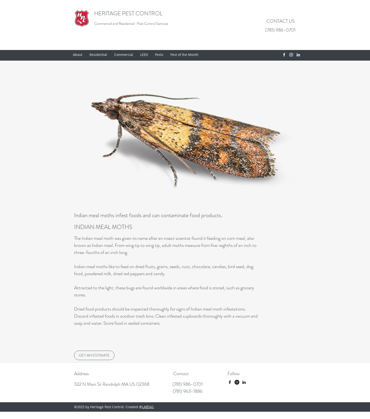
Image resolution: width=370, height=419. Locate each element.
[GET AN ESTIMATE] (94, 355)
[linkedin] (298, 54)
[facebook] (284, 54)
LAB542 (148, 407)
